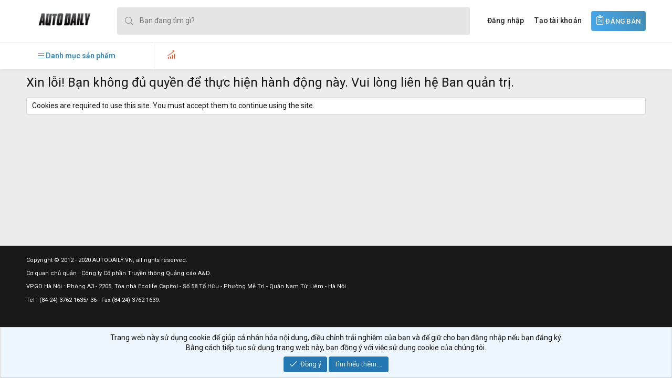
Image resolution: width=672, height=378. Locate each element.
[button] (77, 55)
